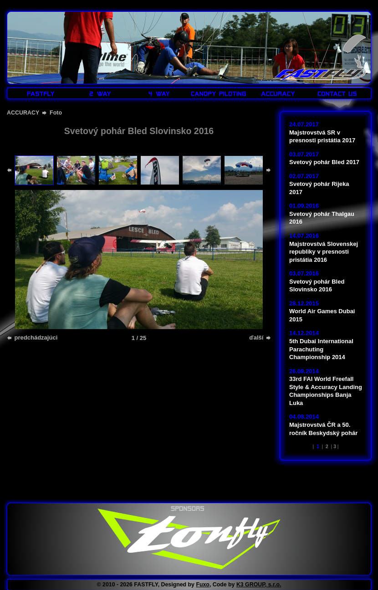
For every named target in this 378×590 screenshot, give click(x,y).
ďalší (257, 337)
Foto (56, 113)
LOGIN (351, 5)
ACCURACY (277, 93)
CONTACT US (337, 93)
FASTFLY (323, 59)
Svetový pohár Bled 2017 (324, 162)
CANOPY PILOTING (218, 93)
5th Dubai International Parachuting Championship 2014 (321, 349)
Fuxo (202, 584)
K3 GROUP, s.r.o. (258, 584)
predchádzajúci (35, 337)
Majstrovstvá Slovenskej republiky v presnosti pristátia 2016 (323, 251)
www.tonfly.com (189, 539)
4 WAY (159, 93)
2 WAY (100, 93)
